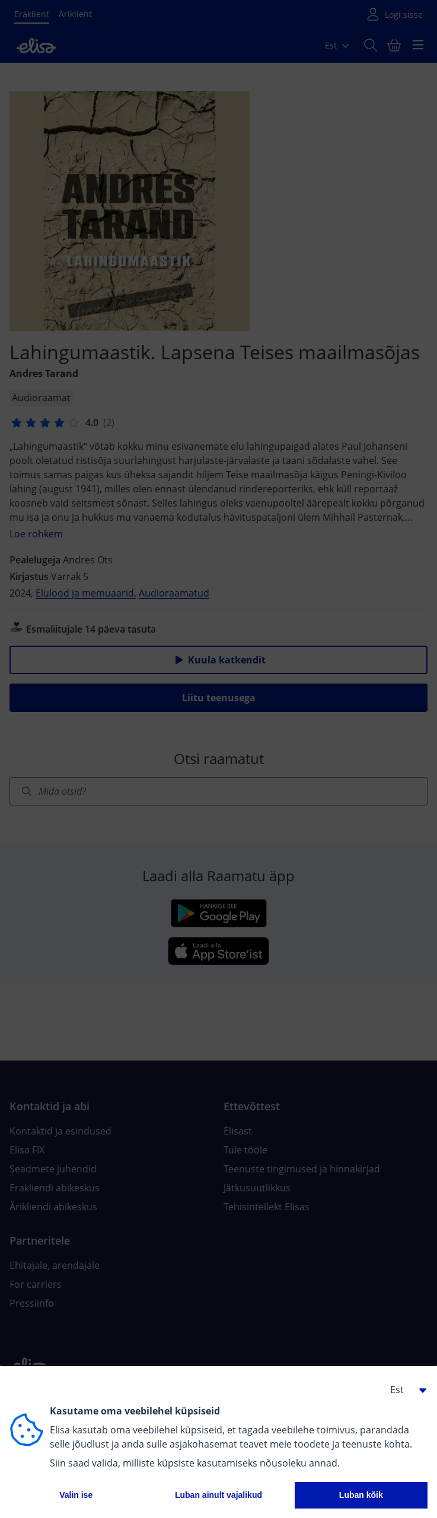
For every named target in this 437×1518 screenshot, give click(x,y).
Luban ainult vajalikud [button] (218, 1495)
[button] (404, 1389)
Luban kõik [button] (361, 1495)
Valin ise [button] (75, 1495)
